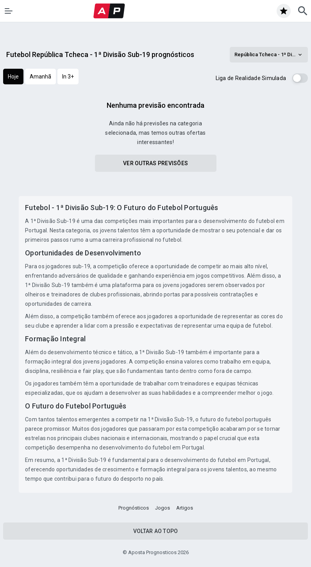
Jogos (162, 508)
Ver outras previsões (155, 163)
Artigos (184, 508)
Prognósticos (133, 508)
